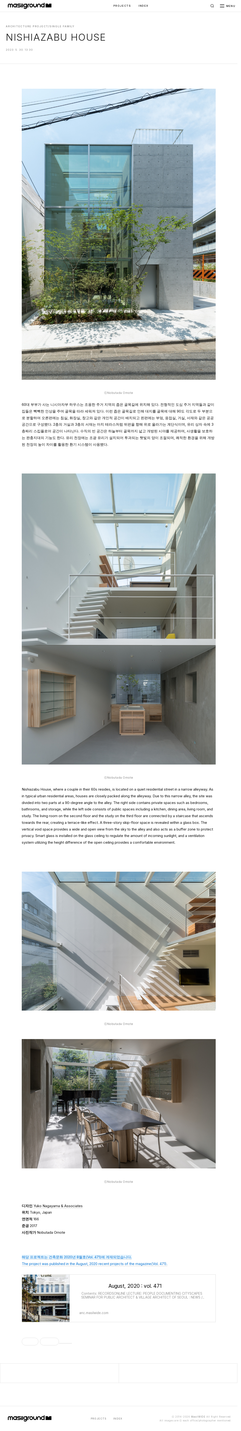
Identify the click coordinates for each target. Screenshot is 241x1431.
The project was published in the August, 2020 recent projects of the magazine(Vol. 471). (94, 1263)
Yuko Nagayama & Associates (58, 1206)
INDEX (144, 5)
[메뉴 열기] (227, 6)
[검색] (212, 6)
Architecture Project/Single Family (40, 26)
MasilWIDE (198, 1416)
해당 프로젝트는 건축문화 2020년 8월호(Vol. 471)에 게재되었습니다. (77, 1257)
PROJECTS (122, 5)
